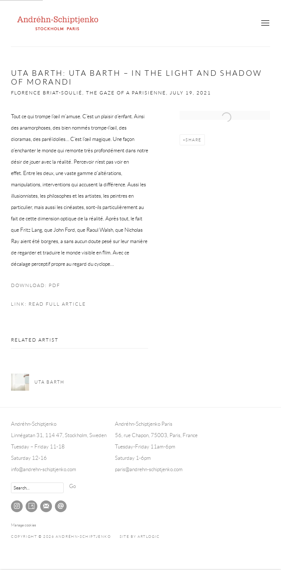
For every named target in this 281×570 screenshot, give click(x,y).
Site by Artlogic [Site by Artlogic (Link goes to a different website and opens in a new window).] (140, 536)
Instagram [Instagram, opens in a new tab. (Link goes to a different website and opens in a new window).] (17, 506)
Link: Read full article (48, 304)
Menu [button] (264, 23)
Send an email (61, 506)
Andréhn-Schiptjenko (58, 23)
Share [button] (194, 140)
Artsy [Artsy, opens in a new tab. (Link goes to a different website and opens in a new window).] (31, 506)
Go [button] (72, 486)
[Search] (37, 488)
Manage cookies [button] (23, 525)
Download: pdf (35, 285)
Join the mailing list (46, 506)
